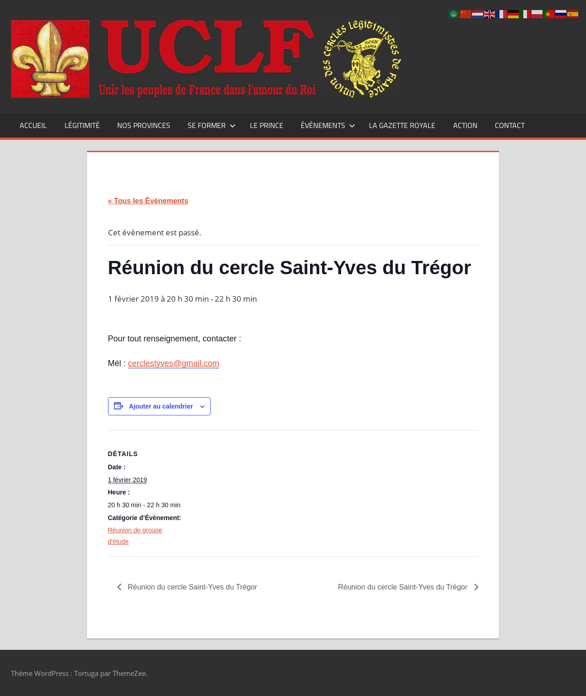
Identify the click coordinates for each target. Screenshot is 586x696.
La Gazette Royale (402, 125)
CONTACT (510, 125)
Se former (212, 125)
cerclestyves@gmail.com (173, 363)
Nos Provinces (143, 125)
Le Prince (266, 125)
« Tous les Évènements (148, 201)
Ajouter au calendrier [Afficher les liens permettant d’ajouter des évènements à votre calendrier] (161, 406)
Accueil (33, 125)
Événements (328, 125)
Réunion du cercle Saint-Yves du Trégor (191, 587)
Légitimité (82, 125)
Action (465, 125)
